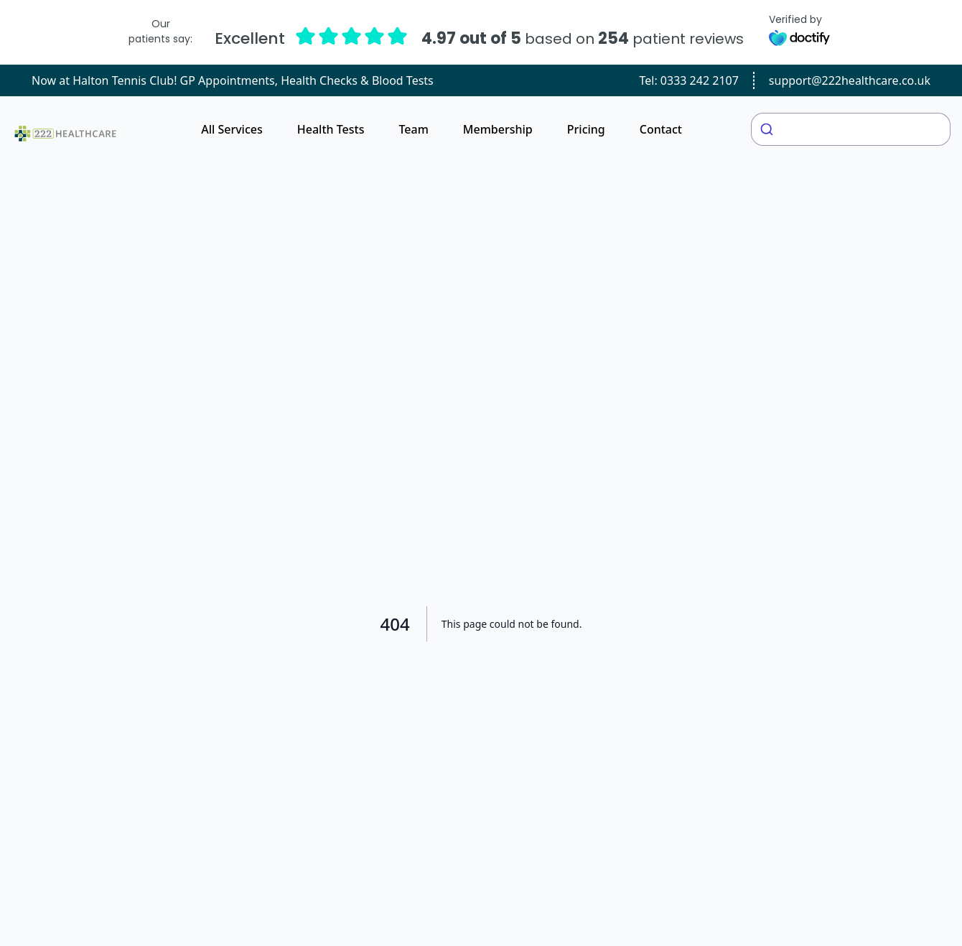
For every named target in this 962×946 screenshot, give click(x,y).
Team (413, 129)
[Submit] (768, 129)
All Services (232, 129)
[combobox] (851, 129)
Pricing (586, 129)
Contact (661, 129)
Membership (498, 129)
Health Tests (331, 129)
